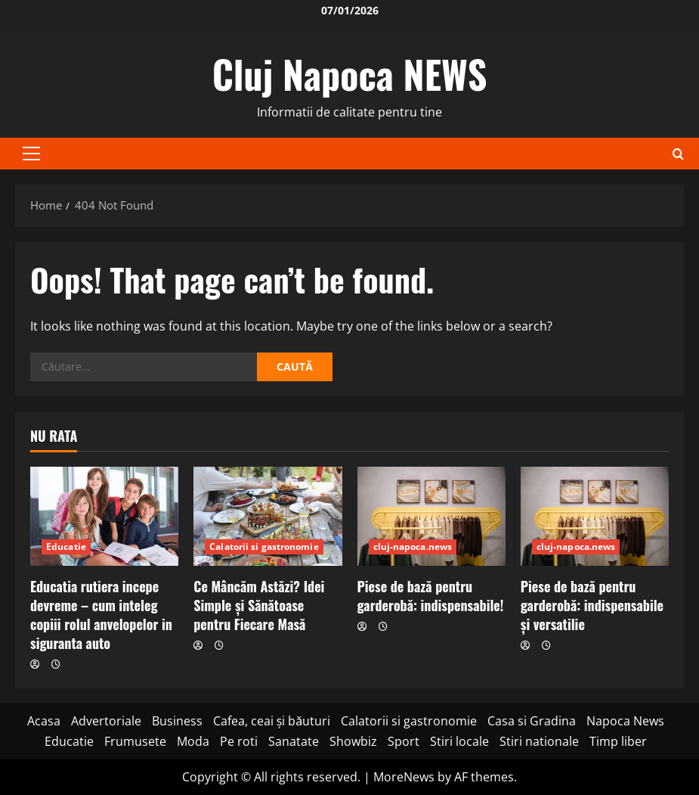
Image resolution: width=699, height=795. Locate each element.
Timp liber (618, 741)
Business (177, 721)
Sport (403, 741)
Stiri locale (459, 741)
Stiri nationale (539, 741)
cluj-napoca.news (413, 546)
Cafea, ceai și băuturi (272, 721)
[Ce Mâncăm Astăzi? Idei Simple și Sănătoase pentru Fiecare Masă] (267, 516)
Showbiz (353, 741)
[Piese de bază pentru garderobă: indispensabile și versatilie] (595, 516)
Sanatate (293, 741)
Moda (193, 741)
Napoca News (625, 721)
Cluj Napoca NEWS (349, 73)
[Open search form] (678, 154)
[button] (31, 153)
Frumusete (135, 741)
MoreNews (404, 777)
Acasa (43, 721)
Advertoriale (106, 721)
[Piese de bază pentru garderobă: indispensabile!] (431, 516)
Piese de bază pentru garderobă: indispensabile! (430, 595)
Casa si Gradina (531, 721)
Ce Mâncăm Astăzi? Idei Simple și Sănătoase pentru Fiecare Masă (258, 605)
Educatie (66, 546)
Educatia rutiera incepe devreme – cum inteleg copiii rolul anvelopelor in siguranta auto (101, 615)
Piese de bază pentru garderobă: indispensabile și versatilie (592, 605)
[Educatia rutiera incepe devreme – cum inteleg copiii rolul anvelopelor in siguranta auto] (104, 516)
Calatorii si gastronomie (263, 546)
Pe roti (239, 741)
